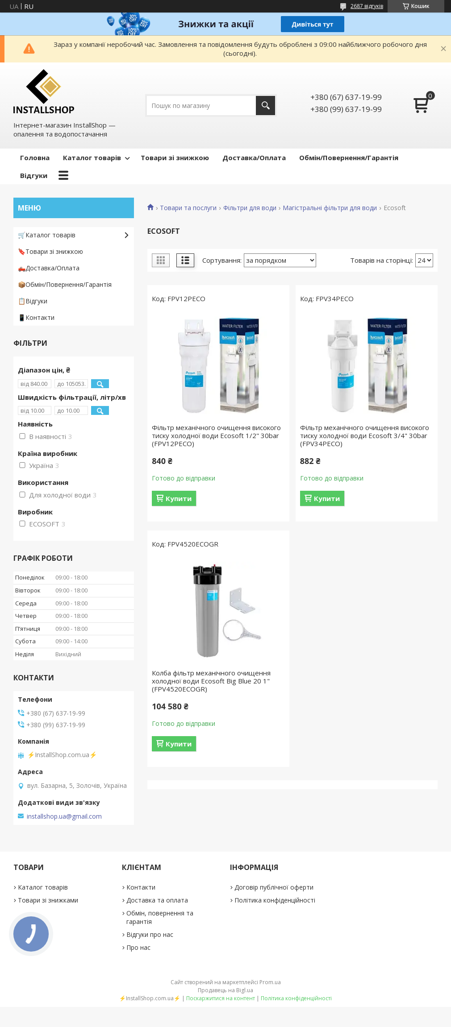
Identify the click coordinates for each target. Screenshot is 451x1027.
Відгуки (33, 175)
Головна (35, 157)
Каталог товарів (92, 157)
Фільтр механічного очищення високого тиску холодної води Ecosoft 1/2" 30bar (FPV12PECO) (216, 435)
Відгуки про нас (149, 934)
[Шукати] (265, 105)
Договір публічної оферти (273, 887)
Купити (179, 498)
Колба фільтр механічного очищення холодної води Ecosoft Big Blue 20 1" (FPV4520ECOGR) (211, 681)
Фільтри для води (249, 208)
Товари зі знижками (48, 900)
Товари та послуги (188, 208)
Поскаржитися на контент (220, 998)
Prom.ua (270, 982)
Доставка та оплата (157, 900)
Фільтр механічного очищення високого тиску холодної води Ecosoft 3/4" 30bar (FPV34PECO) (364, 435)
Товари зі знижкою (175, 157)
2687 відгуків (367, 6)
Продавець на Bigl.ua (225, 990)
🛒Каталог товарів (46, 235)
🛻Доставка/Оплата (48, 268)
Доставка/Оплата (254, 157)
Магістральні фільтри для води (330, 208)
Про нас (138, 947)
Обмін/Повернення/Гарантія (348, 157)
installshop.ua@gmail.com (64, 816)
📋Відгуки (32, 301)
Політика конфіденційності (274, 900)
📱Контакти (36, 317)
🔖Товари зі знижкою (50, 251)
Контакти (140, 887)
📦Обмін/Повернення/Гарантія (65, 284)
